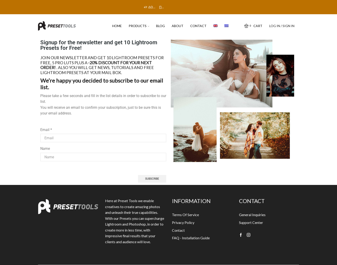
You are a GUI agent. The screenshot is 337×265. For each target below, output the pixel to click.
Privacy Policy (183, 222)
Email (46, 130)
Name (45, 148)
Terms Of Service (185, 214)
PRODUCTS (139, 26)
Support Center (251, 222)
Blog (160, 26)
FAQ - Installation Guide (191, 238)
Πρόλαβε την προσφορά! (161, 7)
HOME (117, 26)
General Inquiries (252, 214)
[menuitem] (215, 25)
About (177, 26)
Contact (198, 26)
